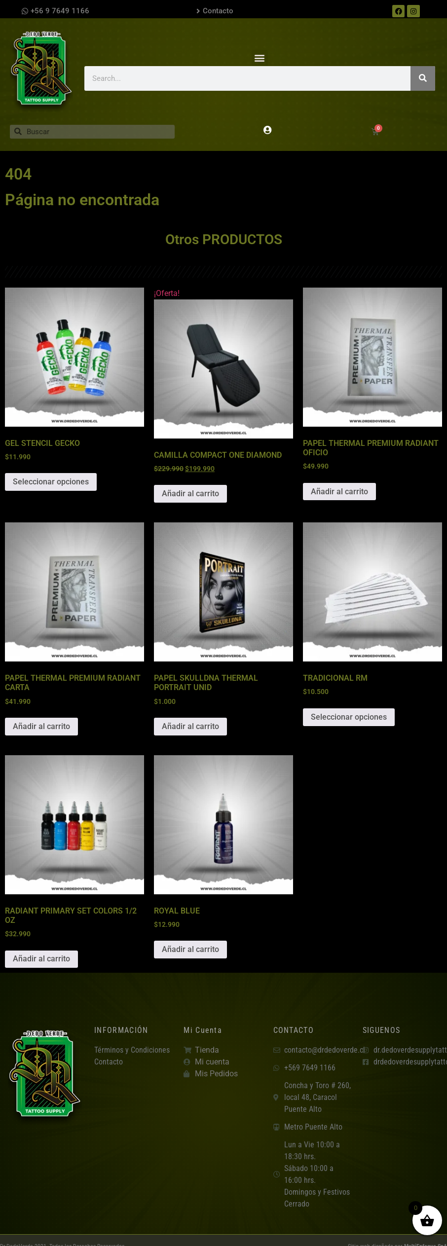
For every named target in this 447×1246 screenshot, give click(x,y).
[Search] (422, 78)
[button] (260, 58)
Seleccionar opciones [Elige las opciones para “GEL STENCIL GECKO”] (51, 481)
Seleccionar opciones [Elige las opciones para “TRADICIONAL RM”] (349, 717)
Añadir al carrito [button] (190, 493)
